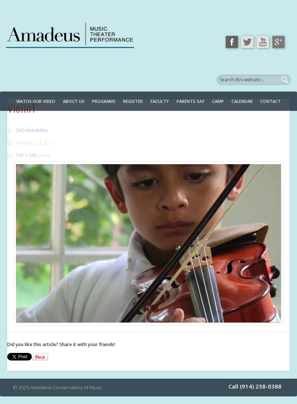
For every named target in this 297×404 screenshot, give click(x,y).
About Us (73, 101)
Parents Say (191, 101)
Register (133, 101)
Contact (270, 101)
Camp (218, 101)
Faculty (159, 101)
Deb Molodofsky (32, 130)
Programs (104, 101)
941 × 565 (26, 155)
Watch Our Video (35, 101)
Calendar (242, 101)
